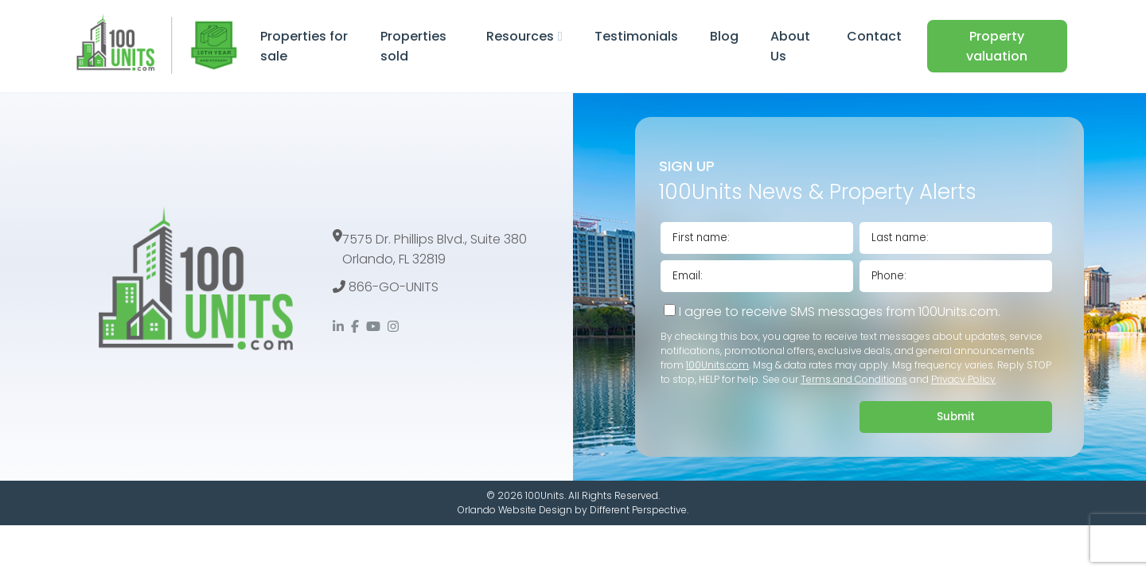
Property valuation (996, 46)
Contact (874, 36)
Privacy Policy (963, 379)
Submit (956, 416)
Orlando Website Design (515, 509)
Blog (724, 36)
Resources (520, 36)
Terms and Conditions (854, 379)
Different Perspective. (639, 509)
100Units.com (717, 365)
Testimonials (636, 36)
